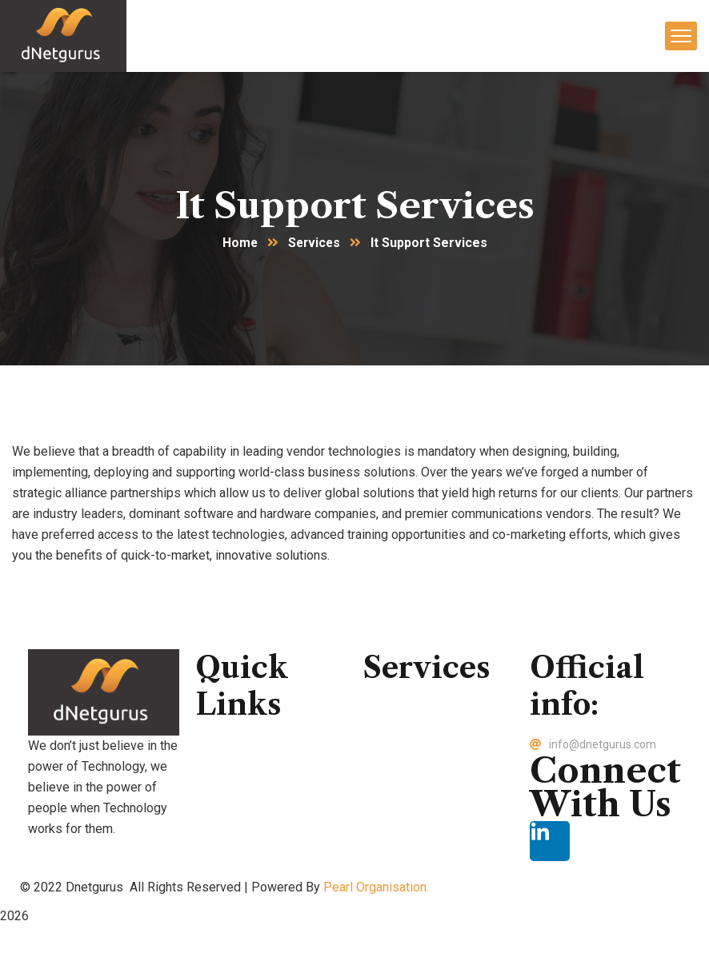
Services (314, 243)
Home (239, 243)
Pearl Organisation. (376, 887)
